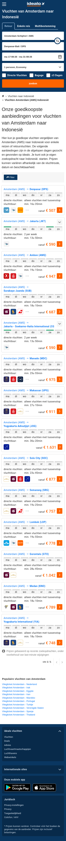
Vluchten (8, 737)
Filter (12, 177)
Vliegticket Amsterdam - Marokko (18, 697)
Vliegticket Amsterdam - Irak (16, 687)
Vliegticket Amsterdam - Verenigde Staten (23, 708)
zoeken (33, 83)
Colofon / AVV (11, 817)
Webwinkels (10, 757)
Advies (7, 745)
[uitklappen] (27, 210)
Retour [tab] (8, 26)
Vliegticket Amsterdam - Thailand (18, 714)
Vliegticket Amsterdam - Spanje (18, 711)
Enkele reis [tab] (23, 26)
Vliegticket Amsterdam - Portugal (18, 701)
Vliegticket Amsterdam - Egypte (18, 691)
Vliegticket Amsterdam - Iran (16, 694)
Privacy (7, 809)
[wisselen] (57, 41)
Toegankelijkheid (12, 813)
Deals (7, 741)
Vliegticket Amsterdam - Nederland (19, 684)
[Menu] (4, 4)
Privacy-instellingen (14, 805)
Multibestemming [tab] (45, 26)
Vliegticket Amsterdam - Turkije (17, 704)
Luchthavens (10, 753)
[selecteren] (59, 210)
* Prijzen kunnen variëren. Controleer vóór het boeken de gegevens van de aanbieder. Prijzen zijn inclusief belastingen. (32, 829)
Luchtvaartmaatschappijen (17, 749)
